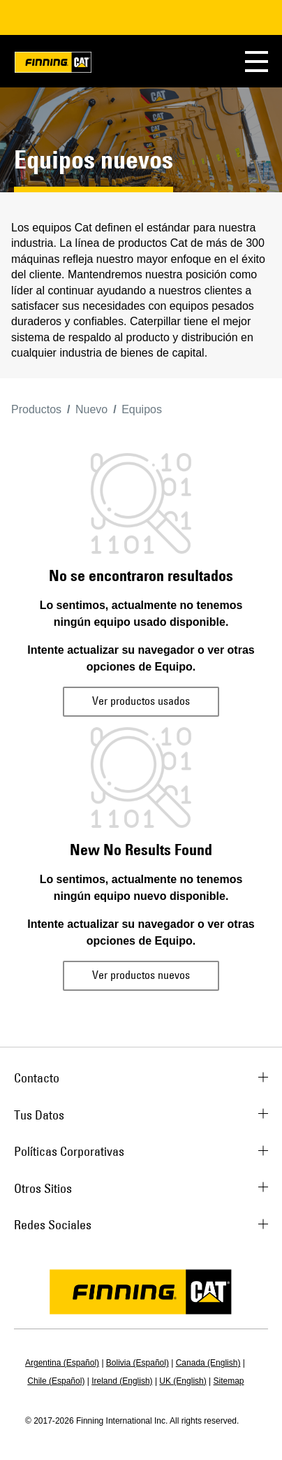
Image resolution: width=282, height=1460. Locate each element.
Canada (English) (208, 1363)
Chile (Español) (55, 1381)
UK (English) (182, 1381)
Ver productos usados (141, 701)
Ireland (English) (121, 1381)
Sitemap (229, 1381)
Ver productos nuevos (141, 975)
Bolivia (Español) (137, 1363)
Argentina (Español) (62, 1363)
